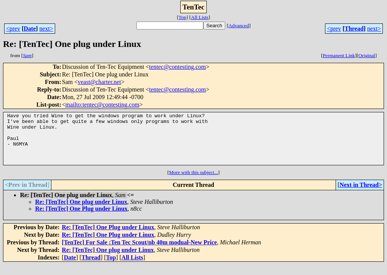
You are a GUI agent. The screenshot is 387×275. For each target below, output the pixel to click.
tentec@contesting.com (177, 67)
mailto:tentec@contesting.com (102, 104)
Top (182, 17)
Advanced (239, 25)
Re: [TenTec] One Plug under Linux (81, 219)
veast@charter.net (99, 82)
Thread (354, 28)
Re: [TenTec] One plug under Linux (81, 212)
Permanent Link (339, 55)
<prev (13, 28)
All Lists (199, 17)
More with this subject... (193, 182)
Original (366, 55)
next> (46, 28)
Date (30, 28)
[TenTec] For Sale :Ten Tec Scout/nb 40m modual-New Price (139, 252)
